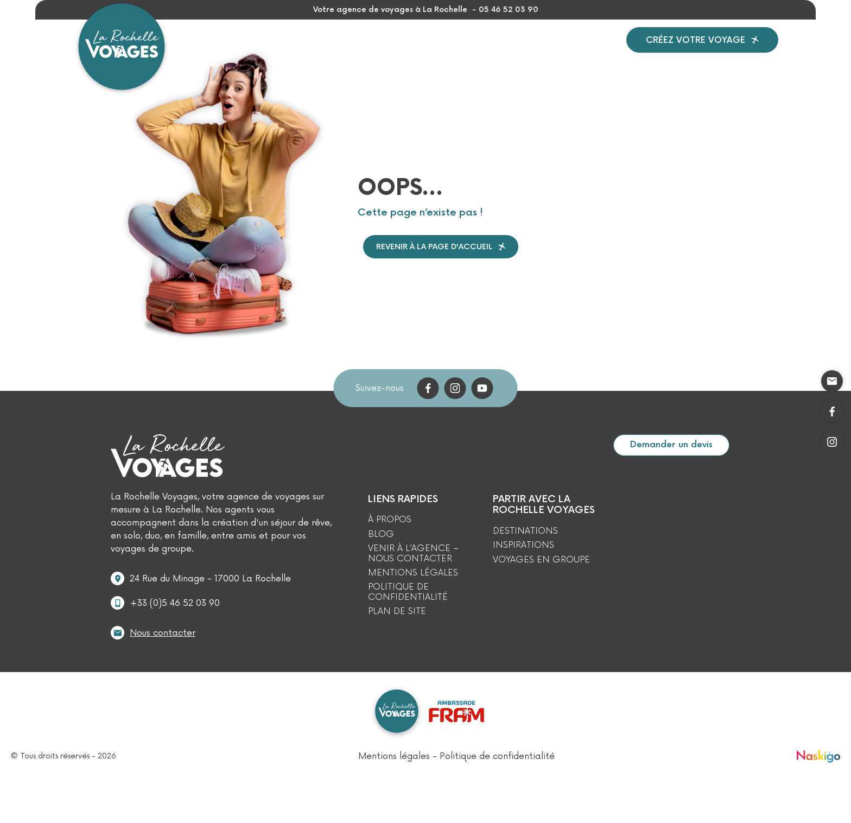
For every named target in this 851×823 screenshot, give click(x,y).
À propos (496, 52)
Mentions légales (413, 598)
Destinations (279, 52)
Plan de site (397, 636)
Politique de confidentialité (408, 617)
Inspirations (367, 52)
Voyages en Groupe (541, 585)
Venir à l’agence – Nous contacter (413, 578)
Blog (546, 52)
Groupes (436, 52)
